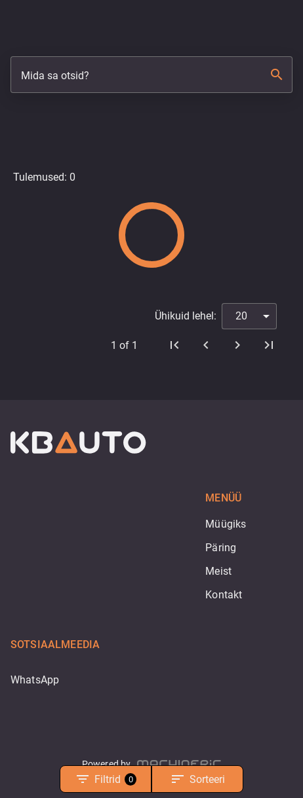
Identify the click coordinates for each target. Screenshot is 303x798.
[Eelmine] (206, 345)
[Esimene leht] (174, 345)
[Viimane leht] (269, 345)
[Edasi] (237, 345)
